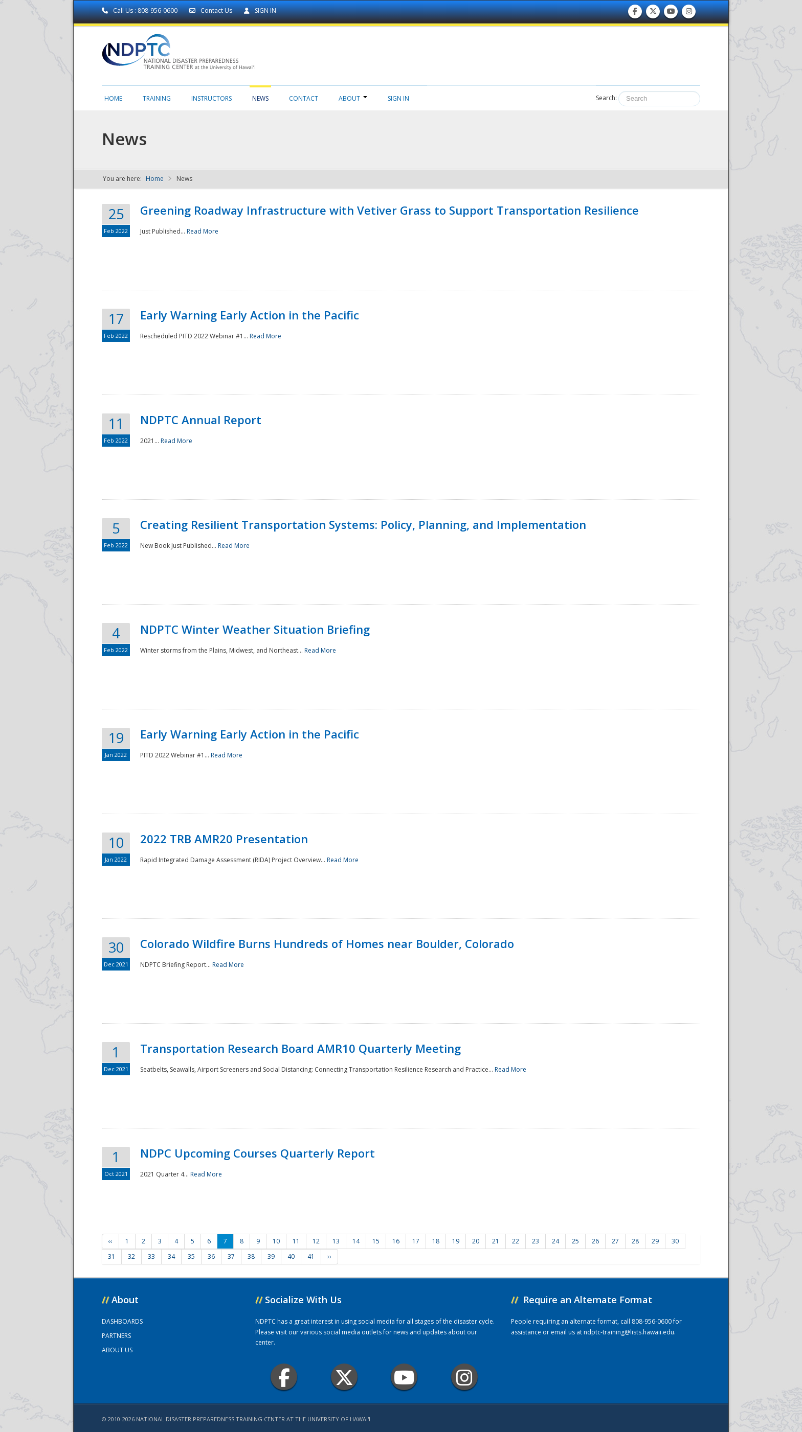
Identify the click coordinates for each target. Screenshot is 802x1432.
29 (655, 1241)
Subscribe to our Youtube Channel (671, 13)
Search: (606, 98)
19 (455, 1241)
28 (635, 1241)
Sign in (398, 98)
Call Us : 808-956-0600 (140, 10)
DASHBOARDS (122, 1321)
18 (435, 1241)
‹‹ (110, 1241)
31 (111, 1256)
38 (251, 1256)
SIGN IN (260, 10)
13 (336, 1241)
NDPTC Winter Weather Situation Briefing (255, 629)
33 (151, 1256)
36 (211, 1256)
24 (555, 1241)
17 (415, 1241)
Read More (202, 231)
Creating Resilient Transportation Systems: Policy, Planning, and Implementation (363, 524)
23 (535, 1241)
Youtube (404, 1377)
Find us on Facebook (635, 13)
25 (575, 1241)
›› (329, 1256)
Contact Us (211, 10)
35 (191, 1256)
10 (276, 1241)
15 (376, 1241)
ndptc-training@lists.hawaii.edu (629, 1332)
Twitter (344, 1377)
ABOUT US (117, 1350)
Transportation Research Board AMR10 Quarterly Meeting (300, 1048)
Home (113, 98)
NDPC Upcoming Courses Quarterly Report (257, 1153)
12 (316, 1241)
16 (395, 1241)
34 (171, 1256)
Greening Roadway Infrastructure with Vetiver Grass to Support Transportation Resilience (389, 210)
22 (515, 1241)
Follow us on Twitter (653, 13)
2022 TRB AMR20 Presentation (224, 838)
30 (675, 1241)
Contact (303, 98)
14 (356, 1241)
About (353, 98)
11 (296, 1241)
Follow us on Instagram (689, 13)
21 (495, 1241)
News (260, 98)
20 (475, 1241)
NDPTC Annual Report (200, 419)
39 (271, 1256)
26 (595, 1241)
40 (291, 1256)
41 (311, 1256)
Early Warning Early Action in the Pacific (249, 314)
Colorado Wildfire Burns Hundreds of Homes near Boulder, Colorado (327, 943)
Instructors (211, 98)
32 (131, 1256)
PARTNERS (116, 1335)
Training (157, 98)
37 (231, 1256)
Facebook (284, 1377)
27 (615, 1241)
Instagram (464, 1377)
